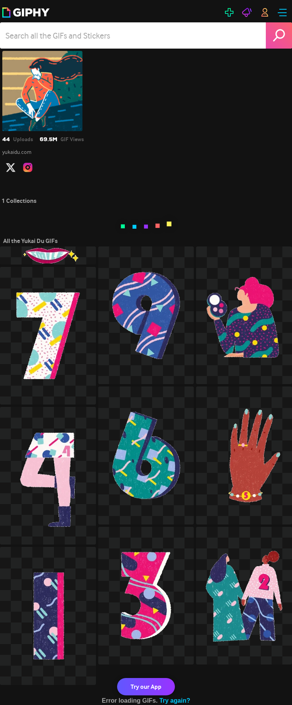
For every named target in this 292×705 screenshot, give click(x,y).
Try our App (146, 686)
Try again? (174, 700)
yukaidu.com (17, 152)
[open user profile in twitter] (10, 167)
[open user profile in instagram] (27, 167)
